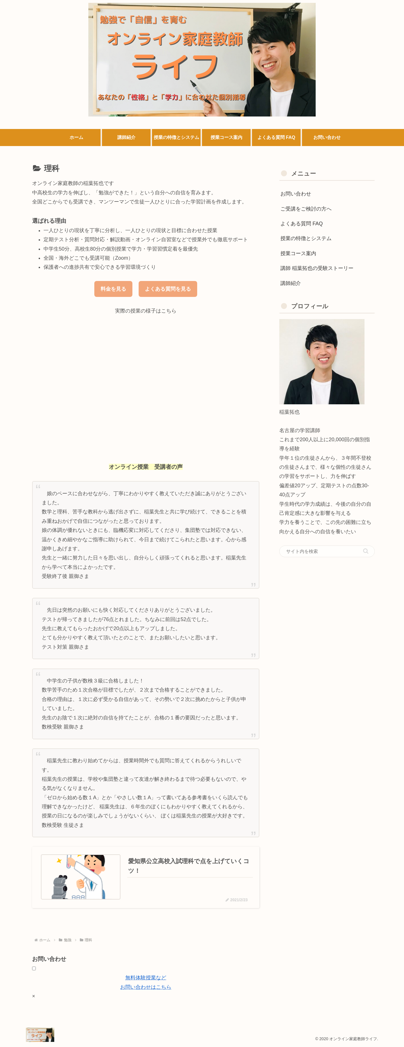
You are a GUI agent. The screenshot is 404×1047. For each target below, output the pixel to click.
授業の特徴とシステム (306, 238)
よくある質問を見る (168, 289)
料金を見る (113, 289)
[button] (366, 551)
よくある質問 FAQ (301, 223)
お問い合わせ (295, 194)
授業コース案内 (298, 253)
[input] (327, 551)
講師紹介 (290, 283)
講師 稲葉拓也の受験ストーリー (316, 268)
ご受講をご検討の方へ (306, 209)
